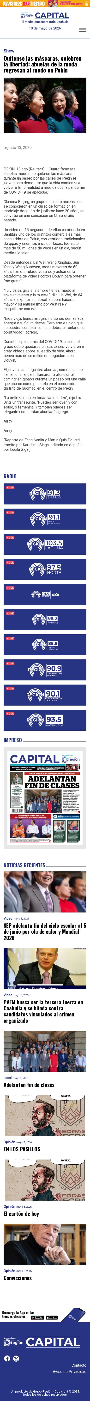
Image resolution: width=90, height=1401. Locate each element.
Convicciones (18, 1278)
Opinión (9, 1142)
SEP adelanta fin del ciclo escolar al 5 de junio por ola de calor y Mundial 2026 (45, 931)
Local (8, 1078)
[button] (82, 30)
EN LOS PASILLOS (22, 1149)
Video (8, 918)
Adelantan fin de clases (29, 1085)
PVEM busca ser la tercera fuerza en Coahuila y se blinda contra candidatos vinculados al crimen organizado (43, 1011)
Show (9, 51)
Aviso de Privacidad (69, 1371)
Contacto (79, 1365)
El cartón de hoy (21, 1214)
